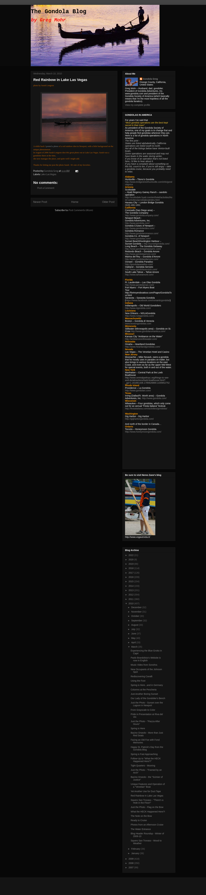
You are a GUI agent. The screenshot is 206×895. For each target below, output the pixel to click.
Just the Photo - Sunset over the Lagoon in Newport (147, 704)
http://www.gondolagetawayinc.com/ (143, 249)
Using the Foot (138, 680)
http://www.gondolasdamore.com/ (141, 259)
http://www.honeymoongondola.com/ (143, 431)
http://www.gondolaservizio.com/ (141, 269)
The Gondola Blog (58, 11)
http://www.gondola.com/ (137, 223)
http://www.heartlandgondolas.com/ (142, 346)
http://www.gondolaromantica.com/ (148, 331)
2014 (131, 586)
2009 (131, 858)
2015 (131, 581)
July (133, 629)
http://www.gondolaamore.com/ (140, 254)
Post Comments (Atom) (81, 210)
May (133, 638)
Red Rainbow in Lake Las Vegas (147, 795)
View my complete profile (137, 105)
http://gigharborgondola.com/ (139, 419)
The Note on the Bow (141, 816)
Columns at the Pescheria (143, 689)
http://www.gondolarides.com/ (139, 228)
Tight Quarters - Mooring (143, 765)
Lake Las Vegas (48, 174)
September (137, 620)
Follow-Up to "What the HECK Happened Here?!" (146, 760)
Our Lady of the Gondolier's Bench (148, 698)
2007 (131, 867)
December (136, 607)
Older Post (108, 202)
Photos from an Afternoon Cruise (147, 824)
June (134, 633)
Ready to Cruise (139, 820)
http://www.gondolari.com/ (138, 390)
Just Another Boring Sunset (144, 694)
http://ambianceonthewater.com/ (141, 339)
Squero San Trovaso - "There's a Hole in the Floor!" (147, 801)
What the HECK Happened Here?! (148, 811)
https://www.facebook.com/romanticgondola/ (148, 300)
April (133, 642)
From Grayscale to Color (143, 710)
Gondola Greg (150, 79)
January (135, 853)
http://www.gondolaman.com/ (139, 285)
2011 (131, 599)
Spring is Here (138, 728)
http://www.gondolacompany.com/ (142, 215)
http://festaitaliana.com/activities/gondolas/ (146, 408)
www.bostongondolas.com (138, 323)
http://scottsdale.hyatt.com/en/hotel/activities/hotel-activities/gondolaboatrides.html (148, 198)
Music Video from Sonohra (144, 665)
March (134, 646)
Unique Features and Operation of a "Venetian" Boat (148, 785)
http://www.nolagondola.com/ (139, 316)
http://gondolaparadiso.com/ (139, 264)
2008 (131, 863)
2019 (131, 564)
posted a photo (52, 146)
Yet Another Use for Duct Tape (146, 791)
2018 (131, 568)
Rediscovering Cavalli (141, 676)
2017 (131, 572)
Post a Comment (45, 188)
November (136, 611)
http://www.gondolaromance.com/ (141, 233)
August (135, 625)
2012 (131, 594)
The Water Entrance (141, 829)
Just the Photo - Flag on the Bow (147, 807)
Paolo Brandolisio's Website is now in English (146, 659)
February (136, 849)
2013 (131, 590)
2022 (131, 555)
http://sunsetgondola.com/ (156, 243)
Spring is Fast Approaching (144, 754)
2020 (131, 559)
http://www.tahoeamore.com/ (139, 274)
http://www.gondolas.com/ (138, 238)
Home (74, 202)
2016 (131, 577)
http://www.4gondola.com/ (138, 308)
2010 (131, 603)
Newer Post (40, 202)
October (135, 616)
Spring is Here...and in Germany (147, 685)
